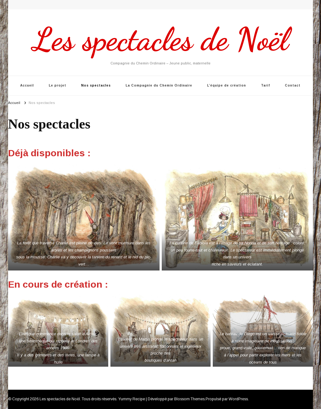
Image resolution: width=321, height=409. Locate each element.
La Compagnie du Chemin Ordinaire (159, 85)
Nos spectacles (96, 85)
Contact (292, 85)
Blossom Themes (189, 399)
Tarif (265, 85)
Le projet (57, 85)
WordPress (238, 399)
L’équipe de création (226, 85)
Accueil (27, 85)
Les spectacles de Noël (160, 39)
